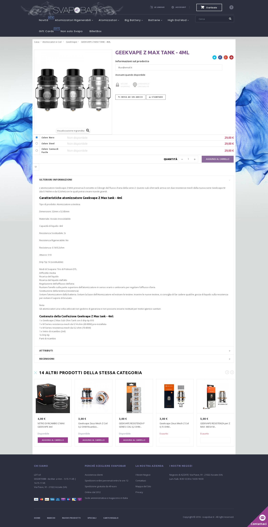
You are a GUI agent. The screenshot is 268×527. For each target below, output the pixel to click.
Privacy (139, 492)
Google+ (226, 58)
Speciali (92, 518)
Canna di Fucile (50, 151)
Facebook (220, 58)
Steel (48, 143)
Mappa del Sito (143, 486)
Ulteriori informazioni (55, 179)
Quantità (170, 159)
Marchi (51, 518)
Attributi (46, 350)
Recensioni (46, 358)
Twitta (214, 58)
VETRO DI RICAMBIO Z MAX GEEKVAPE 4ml (51, 425)
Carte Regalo (110, 518)
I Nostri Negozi (143, 474)
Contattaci (141, 480)
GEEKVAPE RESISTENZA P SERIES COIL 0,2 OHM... (132, 425)
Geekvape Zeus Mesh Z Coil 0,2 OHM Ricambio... (93, 425)
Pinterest (231, 58)
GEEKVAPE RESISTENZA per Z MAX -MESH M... (215, 425)
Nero (48, 137)
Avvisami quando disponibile (130, 74)
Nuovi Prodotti (71, 518)
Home (37, 518)
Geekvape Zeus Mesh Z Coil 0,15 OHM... (174, 425)
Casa (36, 41)
